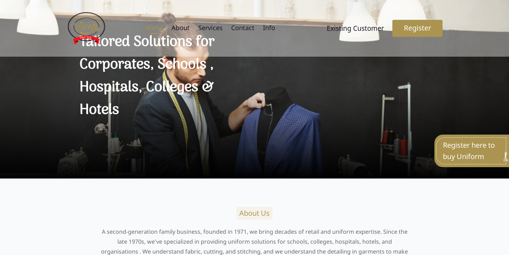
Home (154, 27)
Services (210, 27)
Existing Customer (355, 28)
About (180, 27)
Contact (243, 27)
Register (417, 28)
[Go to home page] (86, 28)
